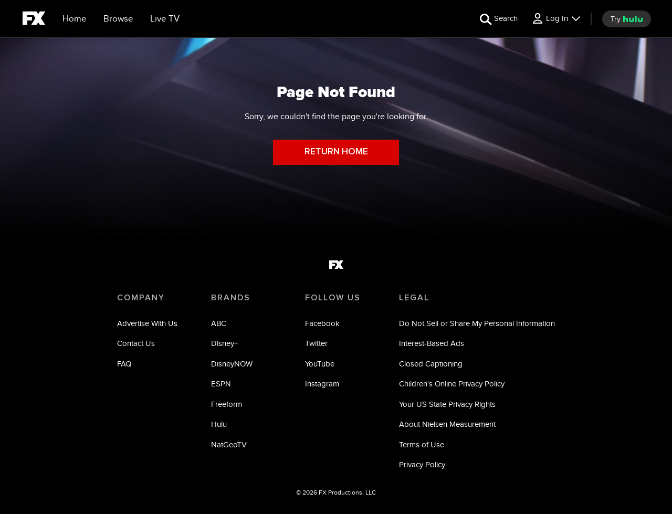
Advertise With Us (147, 323)
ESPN (221, 383)
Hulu (219, 423)
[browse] (118, 19)
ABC (218, 323)
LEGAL (414, 297)
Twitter (316, 343)
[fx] (34, 20)
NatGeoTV (229, 444)
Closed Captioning (431, 363)
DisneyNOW (232, 363)
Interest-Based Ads (431, 343)
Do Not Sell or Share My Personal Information (477, 323)
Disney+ (224, 343)
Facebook (322, 323)
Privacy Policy (422, 464)
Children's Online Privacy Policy (452, 383)
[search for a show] (499, 18)
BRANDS (230, 297)
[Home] (74, 19)
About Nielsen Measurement (447, 423)
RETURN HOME (336, 152)
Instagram (322, 383)
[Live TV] (165, 19)
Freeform (226, 404)
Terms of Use (421, 444)
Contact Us (136, 343)
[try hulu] (626, 19)
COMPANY (141, 297)
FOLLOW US (333, 297)
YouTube (319, 363)
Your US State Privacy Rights (447, 404)
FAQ (124, 363)
